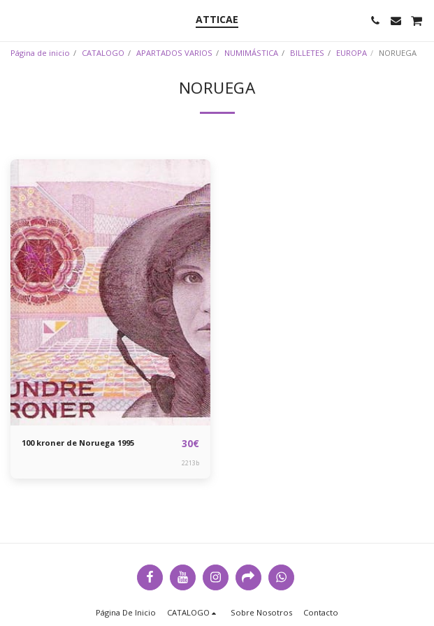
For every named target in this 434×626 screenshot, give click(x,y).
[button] (15, 20)
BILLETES (307, 53)
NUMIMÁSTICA (251, 53)
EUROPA (351, 53)
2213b (190, 463)
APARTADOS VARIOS (174, 53)
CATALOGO (103, 53)
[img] (110, 292)
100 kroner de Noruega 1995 (78, 442)
